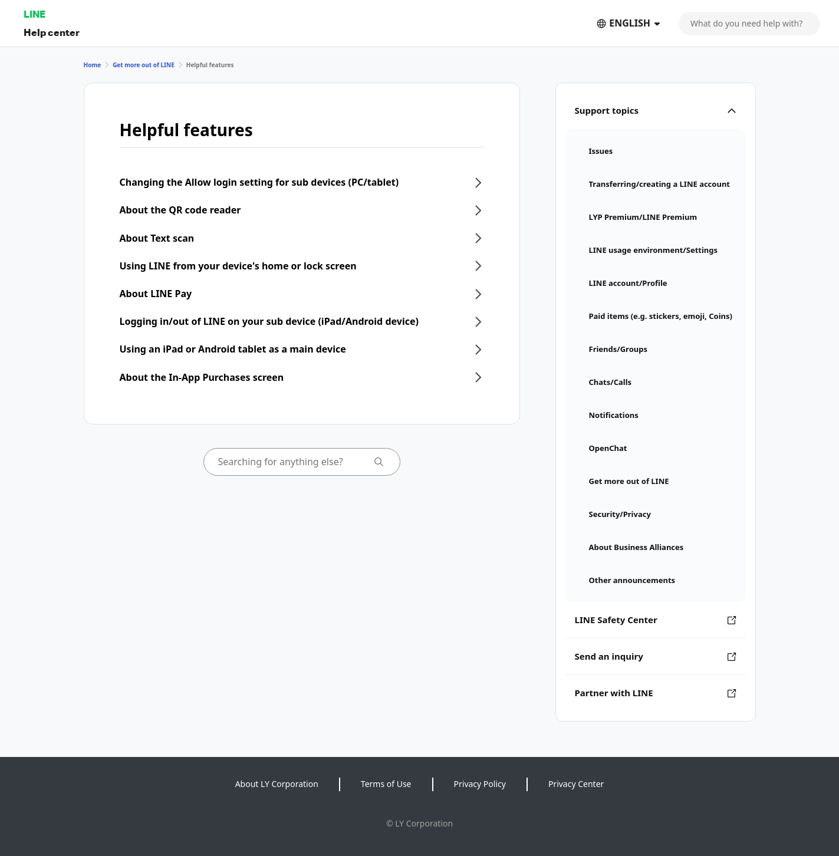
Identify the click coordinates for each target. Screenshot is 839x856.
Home (92, 65)
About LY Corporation (276, 783)
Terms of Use (386, 783)
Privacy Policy (480, 783)
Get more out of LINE (144, 65)
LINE (34, 14)
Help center (52, 32)
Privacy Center (576, 783)
